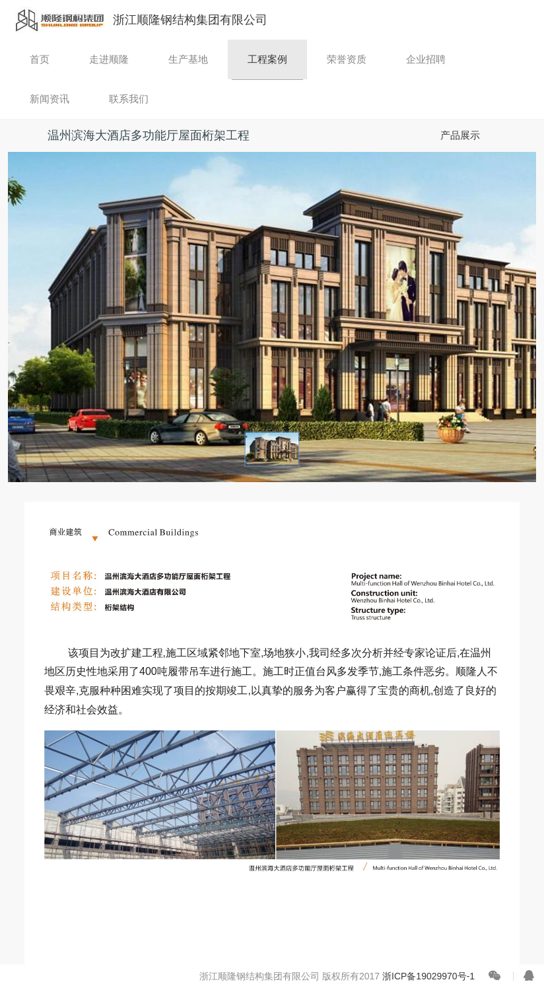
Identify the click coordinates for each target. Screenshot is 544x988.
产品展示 (460, 135)
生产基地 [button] (188, 59)
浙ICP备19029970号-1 (428, 976)
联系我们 (129, 98)
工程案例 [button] (267, 59)
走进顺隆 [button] (109, 59)
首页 (40, 59)
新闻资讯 (49, 98)
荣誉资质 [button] (346, 59)
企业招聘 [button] (426, 59)
